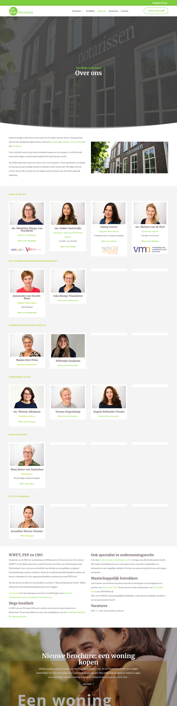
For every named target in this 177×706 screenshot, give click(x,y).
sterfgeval (17, 146)
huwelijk (54, 142)
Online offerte (155, 10)
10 (97, 705)
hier (96, 610)
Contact (124, 11)
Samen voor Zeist (109, 587)
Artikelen (90, 11)
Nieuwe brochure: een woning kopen (88, 659)
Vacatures (113, 11)
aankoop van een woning (72, 142)
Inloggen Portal (159, 2)
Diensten (76, 11)
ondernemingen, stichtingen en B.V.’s (116, 560)
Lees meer (87, 684)
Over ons (102, 11)
